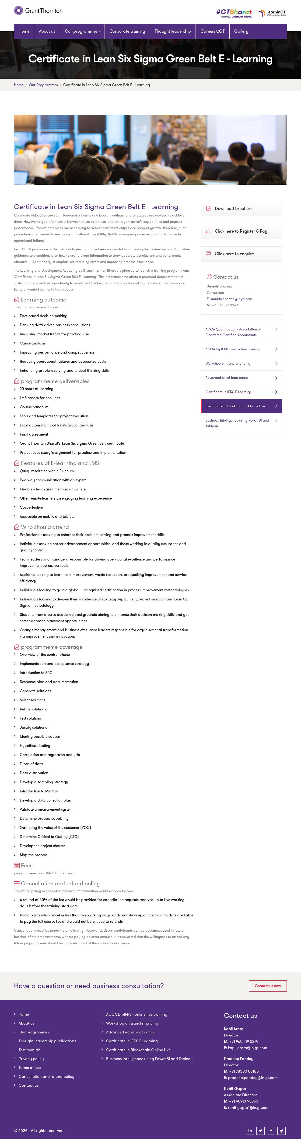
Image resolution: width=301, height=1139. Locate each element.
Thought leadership (173, 31)
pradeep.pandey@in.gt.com (253, 1077)
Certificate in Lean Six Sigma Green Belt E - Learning (96, 207)
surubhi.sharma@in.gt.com (231, 299)
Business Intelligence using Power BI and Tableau (237, 423)
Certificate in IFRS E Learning (228, 391)
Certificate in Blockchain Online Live (138, 1050)
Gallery (241, 31)
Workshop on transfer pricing (228, 363)
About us (47, 31)
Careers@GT (212, 31)
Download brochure (229, 208)
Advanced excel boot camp (227, 377)
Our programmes (81, 31)
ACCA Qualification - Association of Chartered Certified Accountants (233, 332)
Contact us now (268, 986)
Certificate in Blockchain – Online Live (235, 406)
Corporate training (127, 31)
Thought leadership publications (47, 1041)
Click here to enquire (230, 253)
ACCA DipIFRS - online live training (233, 349)
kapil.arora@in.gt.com (247, 1047)
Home (24, 31)
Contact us (29, 1085)
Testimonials (30, 1050)
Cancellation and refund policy (46, 1076)
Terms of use (30, 1067)
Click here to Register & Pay (236, 231)
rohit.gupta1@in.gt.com (249, 1107)
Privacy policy (31, 1058)
